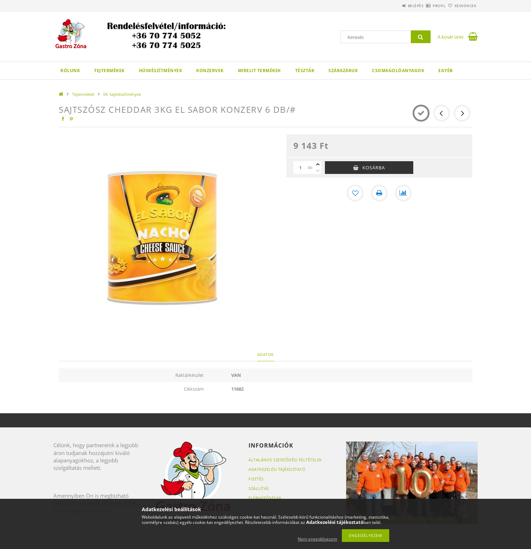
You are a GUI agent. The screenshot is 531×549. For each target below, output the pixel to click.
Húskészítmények (160, 71)
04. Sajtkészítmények (122, 94)
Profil (427, 5)
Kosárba (373, 167)
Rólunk (70, 71)
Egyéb (445, 71)
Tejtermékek (109, 71)
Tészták (305, 71)
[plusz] (317, 164)
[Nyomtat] (379, 193)
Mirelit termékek (259, 71)
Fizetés (256, 478)
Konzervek (210, 71)
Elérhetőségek (265, 498)
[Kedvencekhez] (355, 193)
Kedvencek (462, 5)
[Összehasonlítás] (403, 193)
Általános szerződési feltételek (285, 459)
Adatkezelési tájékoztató (277, 469)
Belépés (396, 5)
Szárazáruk (343, 71)
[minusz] (317, 171)
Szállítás (259, 488)
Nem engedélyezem (317, 539)
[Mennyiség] (300, 167)
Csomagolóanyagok (398, 71)
